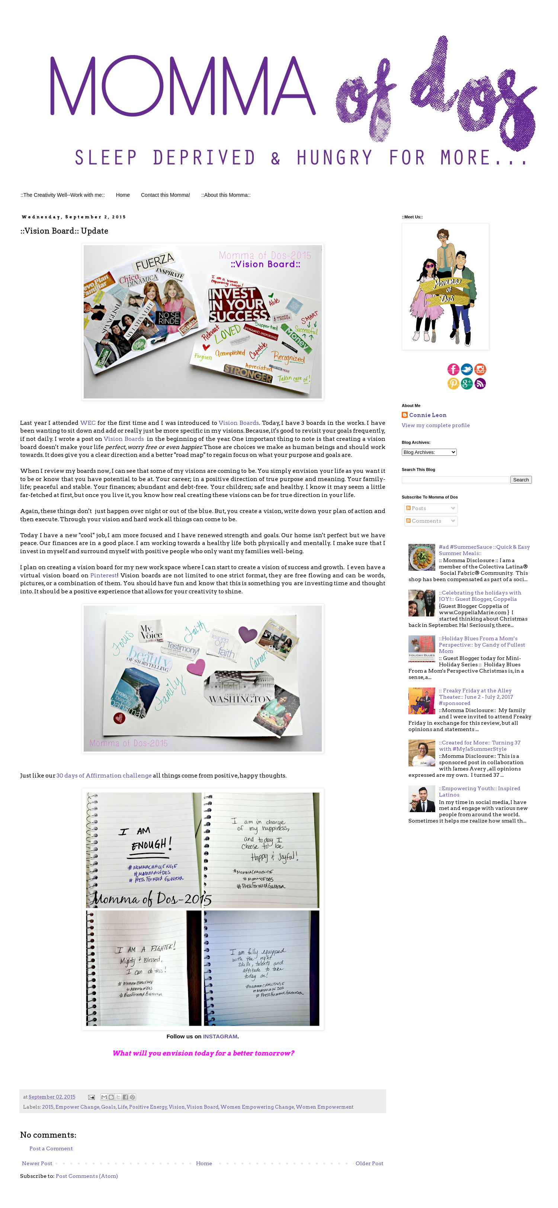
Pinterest (103, 575)
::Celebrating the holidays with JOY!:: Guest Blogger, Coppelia (480, 596)
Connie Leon (428, 415)
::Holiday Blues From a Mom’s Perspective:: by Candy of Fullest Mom (482, 644)
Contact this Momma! (165, 195)
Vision (177, 1107)
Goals (108, 1107)
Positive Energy (148, 1107)
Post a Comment (51, 1148)
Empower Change (77, 1107)
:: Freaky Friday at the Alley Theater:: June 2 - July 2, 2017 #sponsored (476, 697)
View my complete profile (436, 425)
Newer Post (37, 1163)
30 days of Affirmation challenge (104, 775)
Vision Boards (239, 422)
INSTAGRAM (219, 1036)
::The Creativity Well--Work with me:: (62, 195)
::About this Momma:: (225, 195)
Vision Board (202, 1107)
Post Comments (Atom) (87, 1176)
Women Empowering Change (257, 1107)
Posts (416, 508)
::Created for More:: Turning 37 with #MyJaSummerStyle (479, 746)
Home (123, 195)
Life (122, 1107)
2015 (48, 1107)
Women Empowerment (324, 1107)
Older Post (370, 1163)
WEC (88, 422)
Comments (423, 521)
